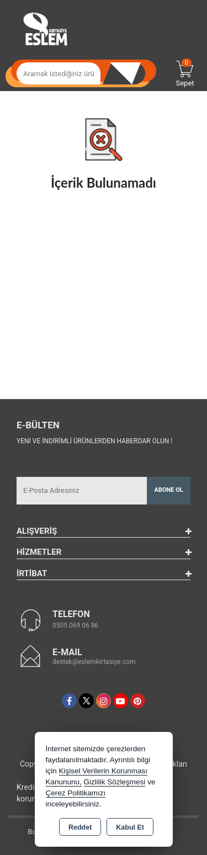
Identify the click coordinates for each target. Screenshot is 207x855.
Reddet (80, 827)
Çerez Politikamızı (76, 793)
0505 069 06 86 (75, 625)
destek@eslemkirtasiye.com (94, 662)
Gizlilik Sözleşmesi (115, 782)
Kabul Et (130, 827)
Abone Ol (169, 489)
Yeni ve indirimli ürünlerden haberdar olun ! (94, 441)
